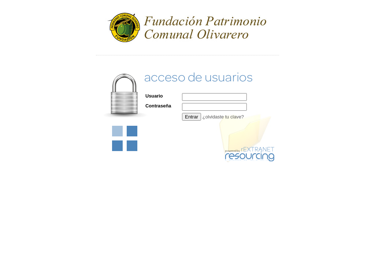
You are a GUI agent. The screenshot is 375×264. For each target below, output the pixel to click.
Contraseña (158, 106)
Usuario (154, 96)
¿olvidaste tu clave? (223, 117)
